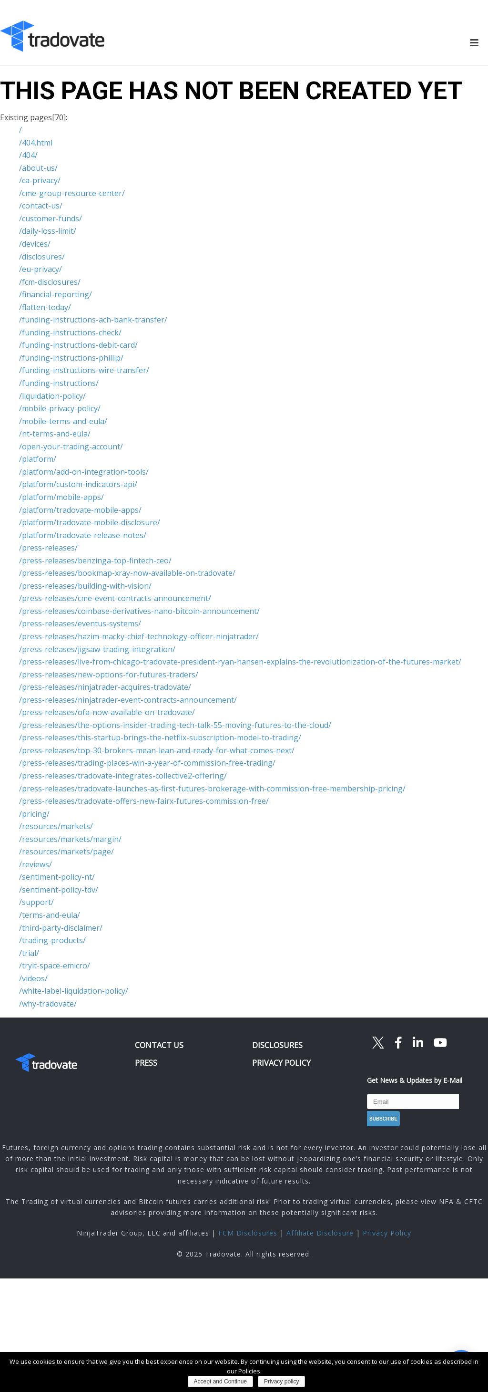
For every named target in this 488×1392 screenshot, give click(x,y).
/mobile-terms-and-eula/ (63, 421)
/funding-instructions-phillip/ (71, 358)
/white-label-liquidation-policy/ (73, 991)
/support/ (36, 902)
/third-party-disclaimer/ (60, 928)
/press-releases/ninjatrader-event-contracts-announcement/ (128, 700)
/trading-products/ (52, 940)
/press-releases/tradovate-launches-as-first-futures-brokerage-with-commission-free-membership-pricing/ (212, 788)
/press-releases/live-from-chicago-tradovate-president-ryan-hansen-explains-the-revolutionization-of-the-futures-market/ (240, 661)
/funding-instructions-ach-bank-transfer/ (93, 319)
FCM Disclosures (247, 1232)
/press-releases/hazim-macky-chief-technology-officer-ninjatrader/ (139, 636)
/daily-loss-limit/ (47, 231)
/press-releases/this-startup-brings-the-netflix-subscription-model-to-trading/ (160, 737)
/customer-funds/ (50, 218)
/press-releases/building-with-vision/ (85, 586)
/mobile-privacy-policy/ (60, 408)
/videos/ (33, 978)
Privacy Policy (387, 1232)
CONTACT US (159, 1045)
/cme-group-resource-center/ (72, 193)
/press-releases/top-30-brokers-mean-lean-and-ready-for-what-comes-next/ (157, 750)
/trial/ (29, 953)
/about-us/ (38, 168)
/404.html (35, 142)
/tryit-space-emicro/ (54, 965)
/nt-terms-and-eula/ (55, 433)
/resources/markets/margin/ (70, 839)
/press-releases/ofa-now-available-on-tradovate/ (107, 712)
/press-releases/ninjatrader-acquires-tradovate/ (105, 687)
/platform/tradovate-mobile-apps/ (80, 510)
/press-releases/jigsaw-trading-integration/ (97, 649)
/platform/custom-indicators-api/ (78, 484)
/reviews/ (35, 864)
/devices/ (35, 244)
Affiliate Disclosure (320, 1232)
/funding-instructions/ (59, 383)
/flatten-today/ (45, 307)
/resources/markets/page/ (66, 851)
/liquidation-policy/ (52, 396)
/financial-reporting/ (55, 294)
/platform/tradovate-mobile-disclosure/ (89, 522)
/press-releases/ (48, 547)
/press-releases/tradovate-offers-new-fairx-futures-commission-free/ (144, 801)
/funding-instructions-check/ (70, 332)
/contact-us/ (40, 205)
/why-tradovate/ (48, 1003)
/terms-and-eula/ (49, 915)
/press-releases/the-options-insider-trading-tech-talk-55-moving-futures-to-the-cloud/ (175, 725)
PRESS (146, 1063)
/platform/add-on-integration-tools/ (84, 472)
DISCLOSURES (277, 1045)
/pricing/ (34, 814)
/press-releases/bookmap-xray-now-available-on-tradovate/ (127, 573)
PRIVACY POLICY (281, 1063)
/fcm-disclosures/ (50, 282)
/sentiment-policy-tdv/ (58, 889)
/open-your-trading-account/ (71, 446)
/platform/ (37, 459)
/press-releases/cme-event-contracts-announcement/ (115, 598)
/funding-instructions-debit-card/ (78, 345)
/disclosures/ (42, 256)
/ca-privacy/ (40, 180)
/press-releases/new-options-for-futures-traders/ (108, 674)
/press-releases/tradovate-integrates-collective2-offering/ (123, 775)
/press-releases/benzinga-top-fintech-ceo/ (95, 560)
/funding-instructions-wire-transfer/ (84, 370)
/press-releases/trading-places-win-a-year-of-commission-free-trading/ (147, 763)
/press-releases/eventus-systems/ (80, 623)
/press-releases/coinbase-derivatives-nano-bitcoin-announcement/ (139, 611)
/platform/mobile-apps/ (61, 497)
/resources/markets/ (56, 826)
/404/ (28, 155)
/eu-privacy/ (40, 269)
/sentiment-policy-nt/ (57, 877)
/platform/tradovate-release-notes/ (82, 535)
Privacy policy (281, 1381)
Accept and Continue (220, 1381)
